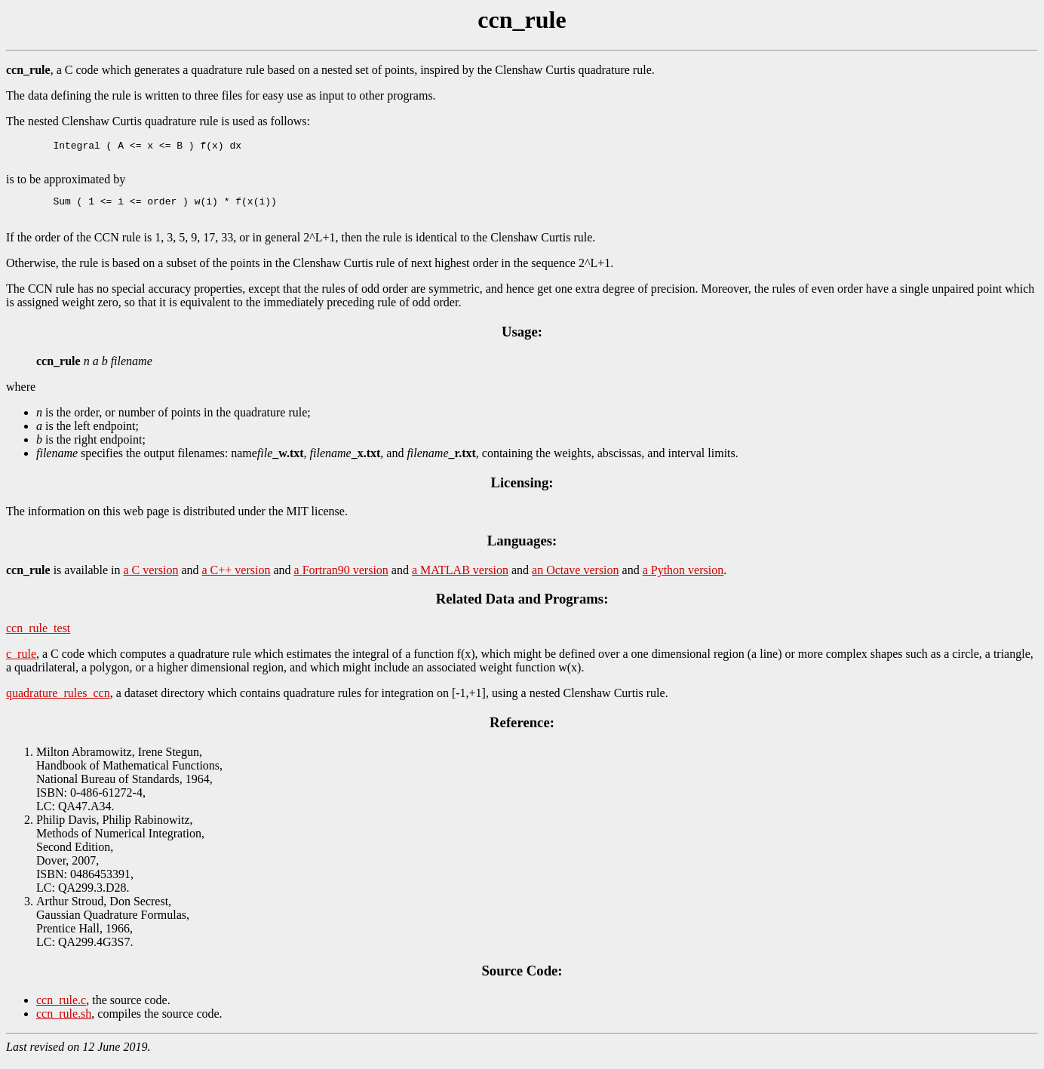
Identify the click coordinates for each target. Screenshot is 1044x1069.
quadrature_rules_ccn (58, 702)
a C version (151, 579)
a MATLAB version (460, 579)
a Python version (683, 579)
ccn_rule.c (61, 1009)
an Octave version (575, 579)
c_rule (21, 662)
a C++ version (236, 579)
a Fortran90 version (341, 579)
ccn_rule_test (38, 637)
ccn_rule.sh (63, 1022)
